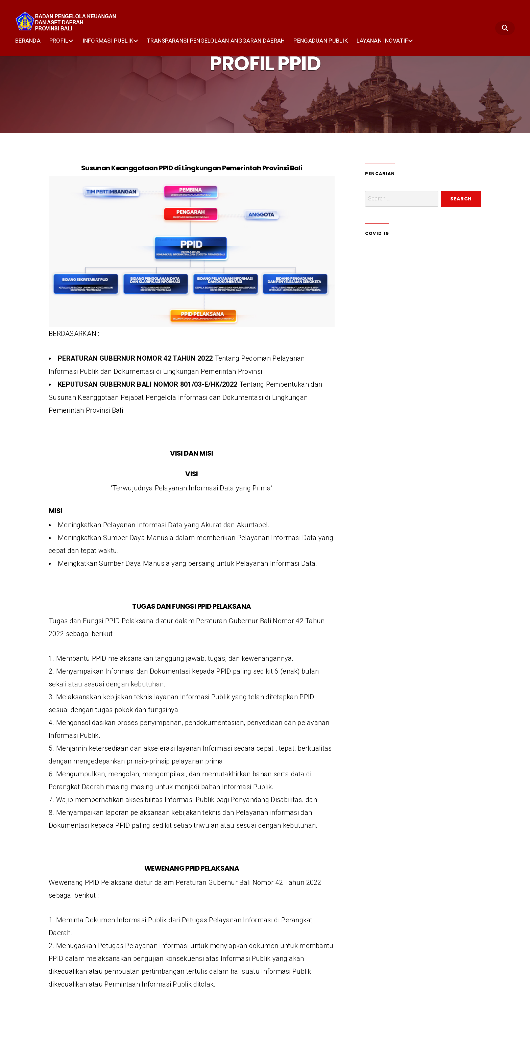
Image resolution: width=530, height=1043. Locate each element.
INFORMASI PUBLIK (108, 40)
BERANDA (28, 40)
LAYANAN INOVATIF (382, 40)
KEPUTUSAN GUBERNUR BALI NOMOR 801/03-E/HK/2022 (148, 384)
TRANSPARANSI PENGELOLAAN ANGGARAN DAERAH (216, 40)
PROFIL (59, 40)
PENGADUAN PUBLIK (320, 40)
